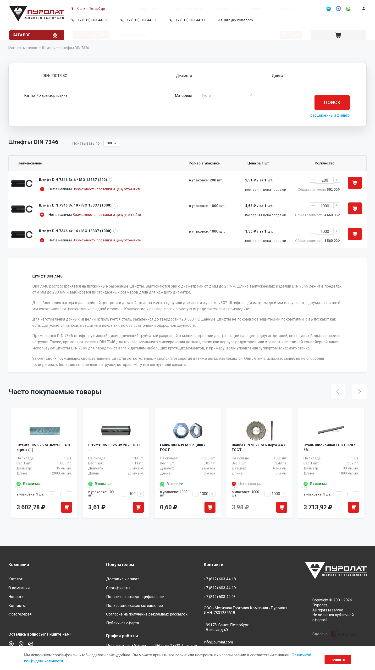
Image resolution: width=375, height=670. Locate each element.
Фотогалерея (210, 8)
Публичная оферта (122, 623)
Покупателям (120, 564)
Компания (18, 564)
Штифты (48, 55)
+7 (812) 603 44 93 (189, 20)
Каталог (27, 35)
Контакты (268, 8)
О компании (128, 8)
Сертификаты (118, 588)
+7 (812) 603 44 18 (91, 20)
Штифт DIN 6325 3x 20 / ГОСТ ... (114, 463)
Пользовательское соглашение (134, 605)
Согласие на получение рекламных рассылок (147, 614)
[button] (226, 102)
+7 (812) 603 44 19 (140, 20)
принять (336, 659)
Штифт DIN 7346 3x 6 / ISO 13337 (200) (73, 187)
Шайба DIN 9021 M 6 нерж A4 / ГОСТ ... (258, 463)
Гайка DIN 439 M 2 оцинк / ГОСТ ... (182, 463)
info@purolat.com (237, 20)
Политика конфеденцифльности (135, 596)
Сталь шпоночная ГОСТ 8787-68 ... (330, 463)
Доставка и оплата (170, 8)
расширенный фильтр (330, 123)
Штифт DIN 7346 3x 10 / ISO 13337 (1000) (75, 213)
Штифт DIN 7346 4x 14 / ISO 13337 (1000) (75, 240)
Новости (240, 8)
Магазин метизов (22, 55)
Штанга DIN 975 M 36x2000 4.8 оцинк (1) (43, 463)
